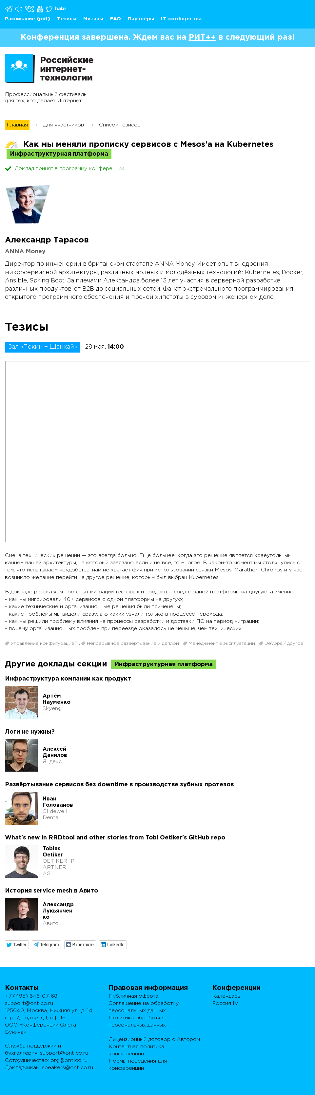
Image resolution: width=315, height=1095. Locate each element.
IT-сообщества (181, 19)
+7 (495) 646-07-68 (31, 996)
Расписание (20, 19)
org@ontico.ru (69, 1060)
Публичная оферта (133, 996)
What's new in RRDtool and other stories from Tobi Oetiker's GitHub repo (115, 837)
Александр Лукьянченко (58, 911)
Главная (17, 125)
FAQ (115, 19)
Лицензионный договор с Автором (154, 1039)
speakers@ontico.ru (67, 1067)
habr (61, 9)
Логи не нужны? (30, 732)
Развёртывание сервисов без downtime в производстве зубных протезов (119, 784)
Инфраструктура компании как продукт (68, 679)
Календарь (226, 996)
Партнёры (141, 19)
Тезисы (66, 19)
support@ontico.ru (29, 1003)
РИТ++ (202, 37)
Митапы (93, 19)
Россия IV (225, 1003)
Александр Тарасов (47, 240)
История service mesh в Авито (51, 890)
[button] (17, 944)
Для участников (63, 125)
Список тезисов (120, 125)
